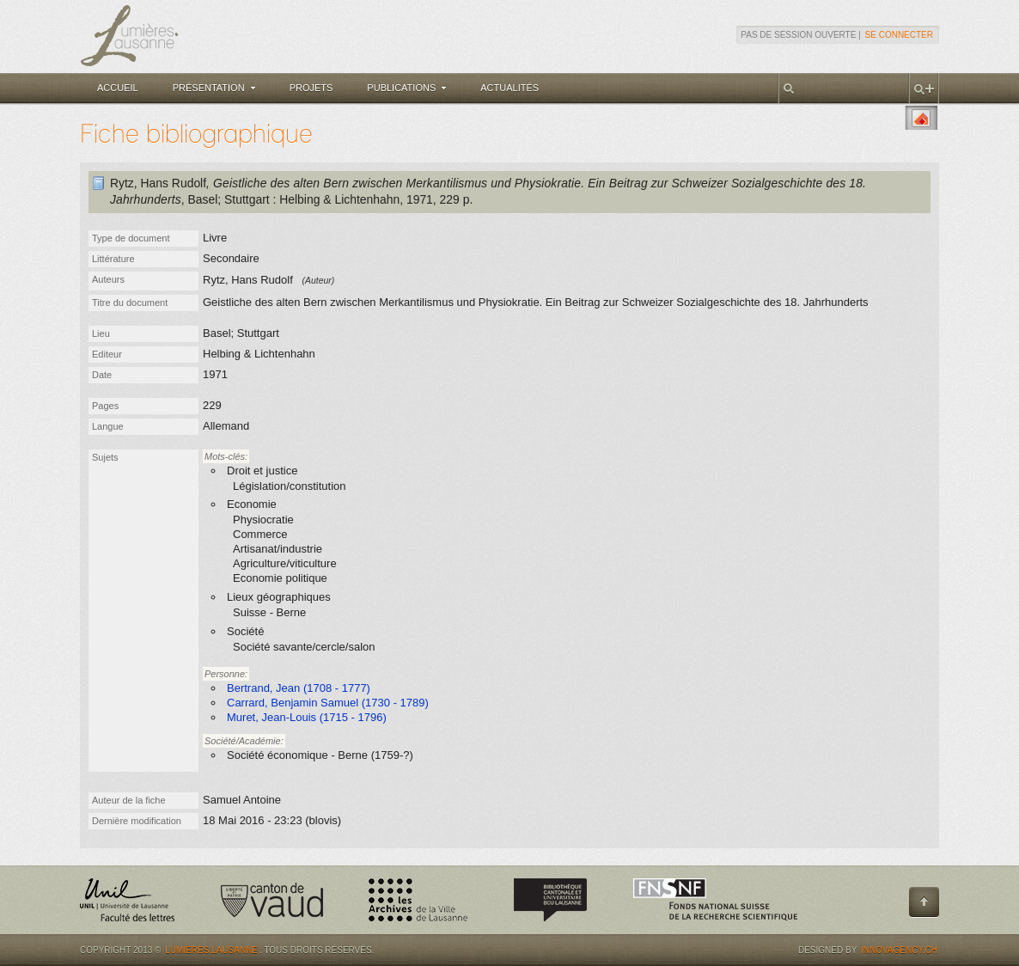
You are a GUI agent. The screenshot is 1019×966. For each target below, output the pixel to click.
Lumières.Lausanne (211, 950)
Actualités (509, 88)
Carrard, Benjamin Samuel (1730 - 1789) (328, 702)
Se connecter (899, 35)
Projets (311, 88)
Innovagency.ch (899, 950)
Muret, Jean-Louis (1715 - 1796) (307, 717)
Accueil (117, 88)
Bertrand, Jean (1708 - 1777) (298, 688)
